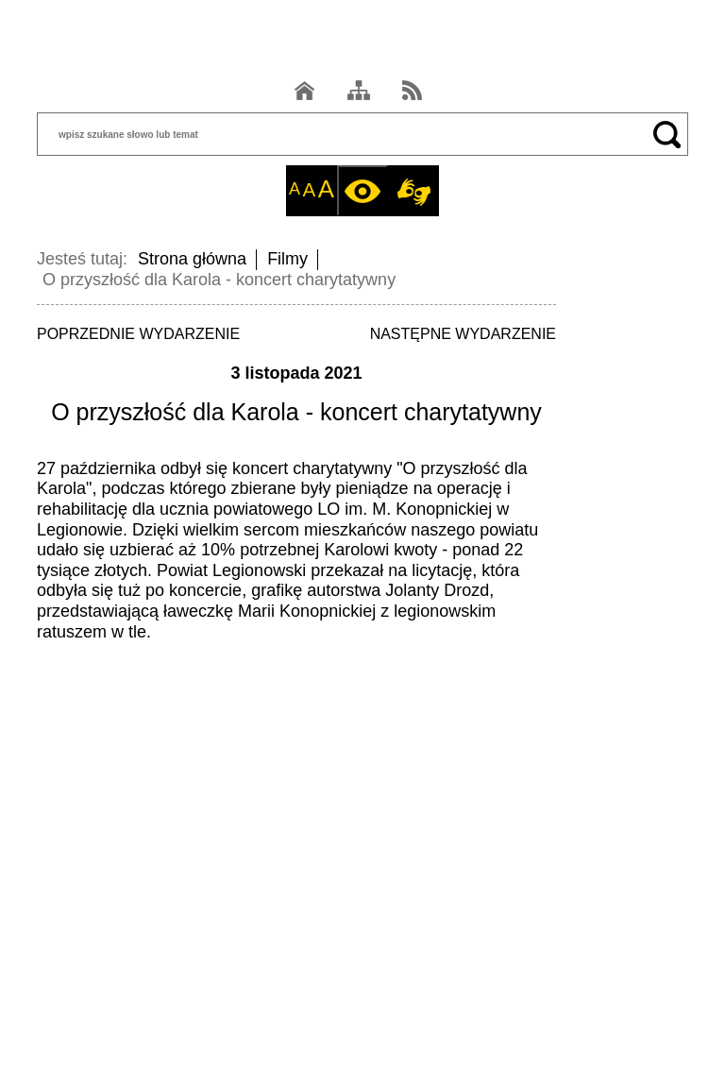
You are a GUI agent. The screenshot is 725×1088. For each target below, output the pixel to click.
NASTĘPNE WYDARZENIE (463, 334)
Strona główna (192, 258)
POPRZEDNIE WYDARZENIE (138, 334)
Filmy (287, 258)
